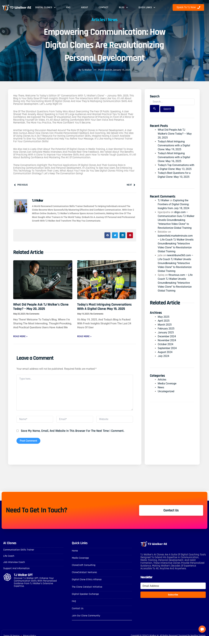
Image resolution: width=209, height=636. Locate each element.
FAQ (68, 7)
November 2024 (167, 340)
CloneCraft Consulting (83, 565)
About (84, 7)
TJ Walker (163, 200)
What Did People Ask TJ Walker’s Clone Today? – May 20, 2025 (40, 306)
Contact (103, 7)
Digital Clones (45, 7)
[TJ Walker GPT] (7, 577)
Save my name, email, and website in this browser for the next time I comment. (72, 431)
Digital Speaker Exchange (85, 594)
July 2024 (163, 356)
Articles (98, 20)
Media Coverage (167, 383)
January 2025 (166, 332)
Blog (123, 7)
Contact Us (77, 608)
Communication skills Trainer (18, 549)
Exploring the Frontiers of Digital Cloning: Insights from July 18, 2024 (173, 204)
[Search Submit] (154, 108)
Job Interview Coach (14, 562)
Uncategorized (166, 391)
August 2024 (165, 352)
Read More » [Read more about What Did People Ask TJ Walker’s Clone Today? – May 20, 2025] (20, 336)
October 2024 (165, 344)
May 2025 (163, 316)
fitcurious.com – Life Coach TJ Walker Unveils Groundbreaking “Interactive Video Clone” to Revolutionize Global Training (175, 282)
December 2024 (167, 336)
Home (75, 550)
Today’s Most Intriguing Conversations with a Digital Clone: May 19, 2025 (104, 306)
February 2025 (166, 328)
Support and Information (16, 568)
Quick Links (146, 7)
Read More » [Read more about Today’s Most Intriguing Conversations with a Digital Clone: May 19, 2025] (84, 336)
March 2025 (165, 324)
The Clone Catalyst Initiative (87, 587)
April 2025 (163, 320)
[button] (107, 235)
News (113, 20)
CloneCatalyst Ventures (84, 572)
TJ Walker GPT (23, 575)
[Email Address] (173, 586)
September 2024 (167, 348)
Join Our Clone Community (86, 615)
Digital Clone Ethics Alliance (87, 579)
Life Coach (8, 556)
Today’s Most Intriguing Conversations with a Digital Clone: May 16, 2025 (174, 157)
